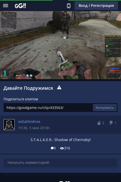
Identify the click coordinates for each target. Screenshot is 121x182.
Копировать (105, 107)
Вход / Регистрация (96, 5)
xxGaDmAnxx (29, 121)
